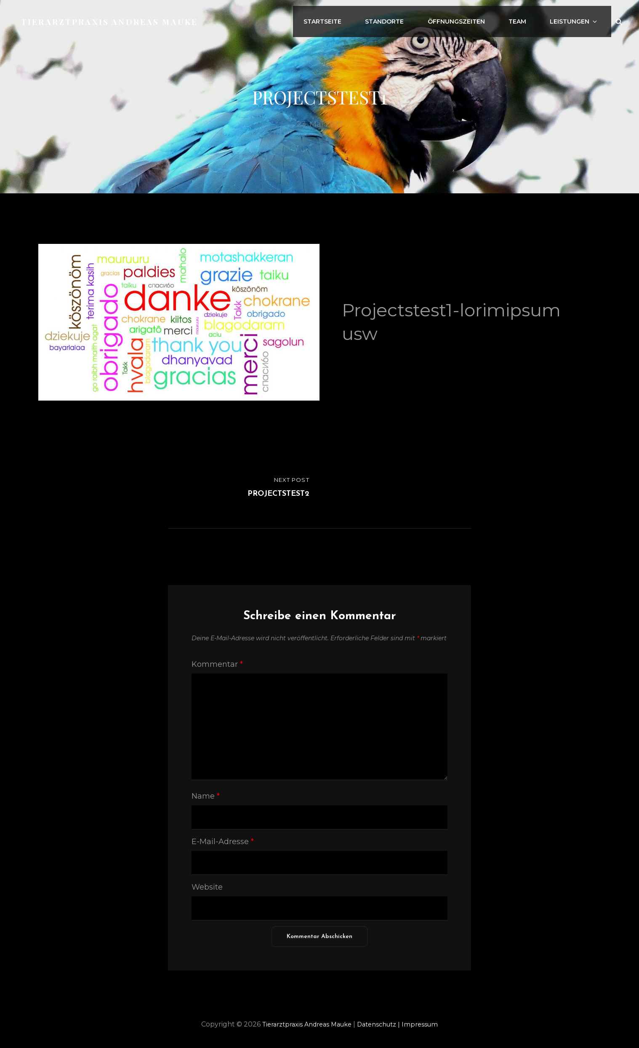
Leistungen (580, 18)
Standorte (405, 18)
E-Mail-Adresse (223, 841)
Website (207, 887)
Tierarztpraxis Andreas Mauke (113, 18)
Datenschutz (383, 1024)
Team (529, 18)
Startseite (348, 18)
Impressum (427, 1024)
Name (206, 796)
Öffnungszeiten (472, 18)
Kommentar (217, 664)
